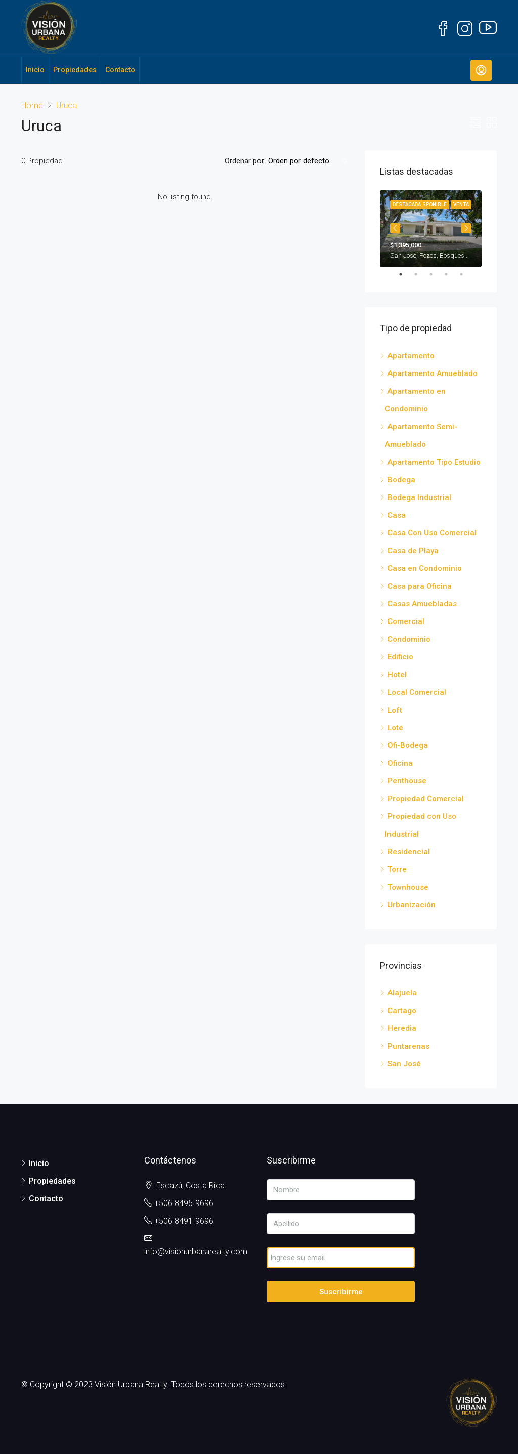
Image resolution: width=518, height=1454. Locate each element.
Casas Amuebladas (422, 603)
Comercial (405, 621)
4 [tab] (451, 274)
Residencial (408, 851)
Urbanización (411, 904)
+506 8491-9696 (183, 1221)
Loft (394, 710)
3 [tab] (436, 274)
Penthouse (406, 780)
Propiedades (75, 70)
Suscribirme (341, 1291)
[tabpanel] (431, 228)
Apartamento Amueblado (432, 373)
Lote (395, 727)
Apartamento (411, 355)
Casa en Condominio (424, 568)
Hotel (397, 674)
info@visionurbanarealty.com (195, 1251)
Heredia (401, 1028)
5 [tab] (466, 274)
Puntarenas (408, 1046)
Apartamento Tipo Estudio (434, 462)
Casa (396, 515)
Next (466, 228)
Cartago (401, 1010)
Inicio (35, 70)
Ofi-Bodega (407, 745)
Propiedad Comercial (425, 798)
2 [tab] (421, 274)
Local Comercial (416, 692)
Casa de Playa (413, 550)
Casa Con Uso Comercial (432, 532)
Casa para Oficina (419, 586)
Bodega (401, 479)
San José (404, 1063)
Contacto (120, 70)
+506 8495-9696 (183, 1203)
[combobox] (308, 161)
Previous (395, 228)
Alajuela (402, 993)
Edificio (400, 656)
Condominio (408, 639)
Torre (397, 869)
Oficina (400, 763)
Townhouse (407, 887)
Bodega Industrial (419, 497)
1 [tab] (406, 274)
